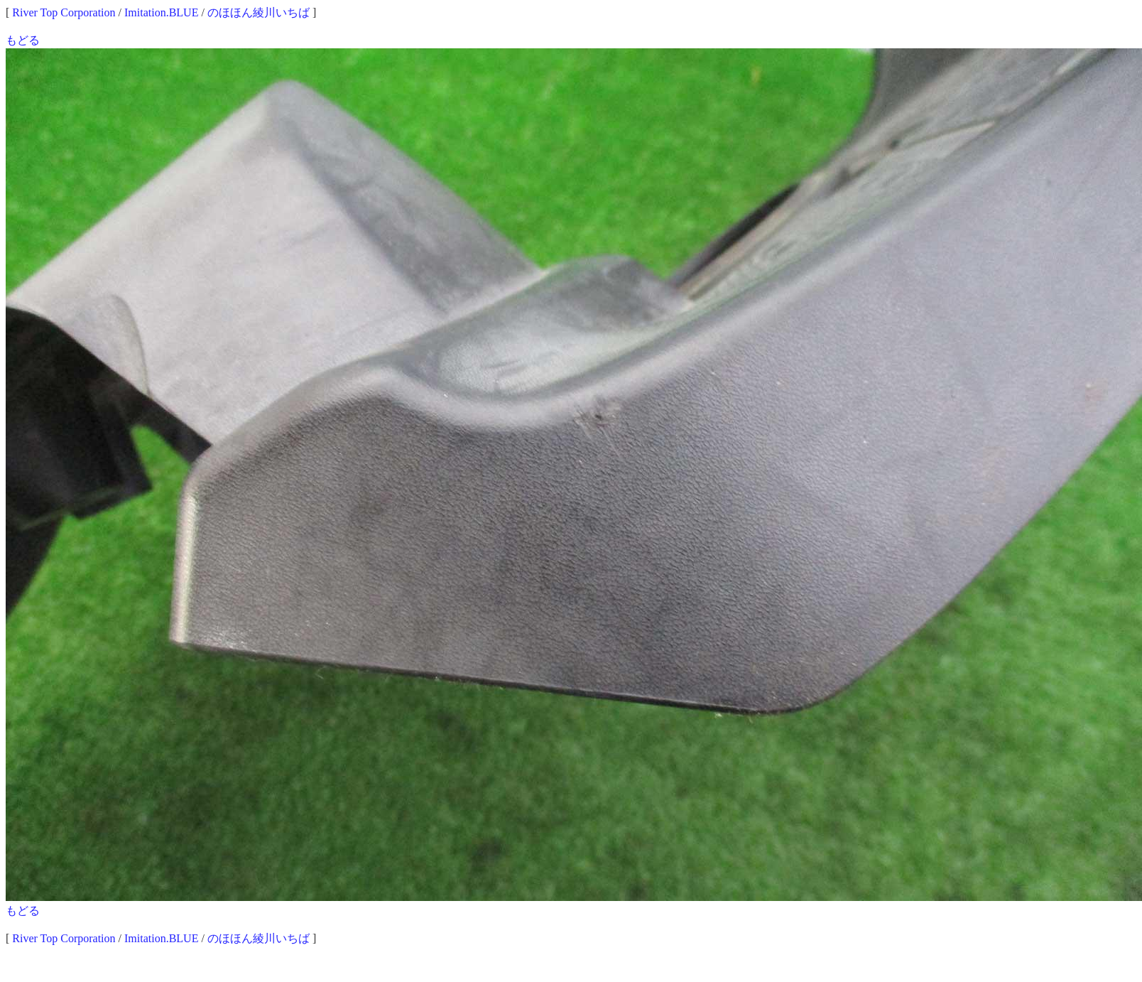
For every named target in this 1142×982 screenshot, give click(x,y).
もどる (23, 40)
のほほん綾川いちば (258, 12)
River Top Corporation (63, 12)
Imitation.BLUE (161, 12)
